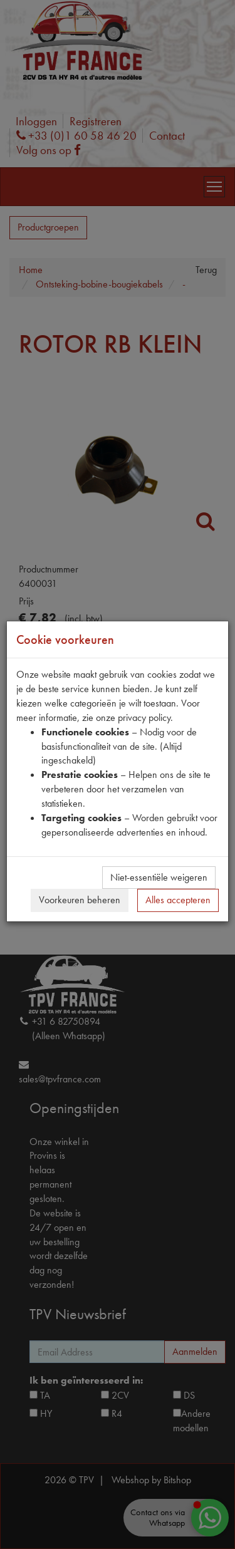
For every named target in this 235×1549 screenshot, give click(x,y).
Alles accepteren (178, 899)
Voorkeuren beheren (79, 899)
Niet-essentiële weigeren (158, 877)
